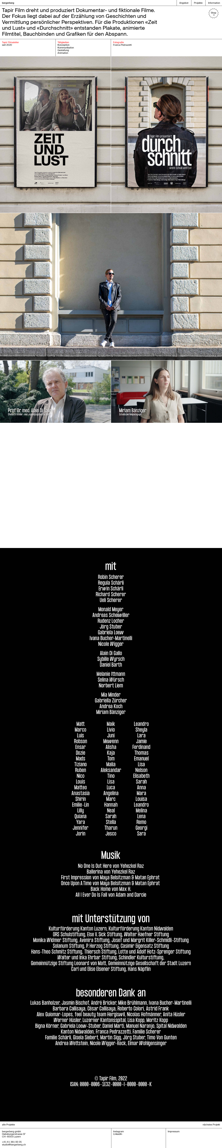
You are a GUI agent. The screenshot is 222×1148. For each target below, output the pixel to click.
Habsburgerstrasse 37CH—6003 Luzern (13, 1135)
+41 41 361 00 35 (12, 1141)
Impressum (173, 1131)
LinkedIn (117, 1134)
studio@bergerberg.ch (14, 1144)
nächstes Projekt (211, 1124)
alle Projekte (8, 1124)
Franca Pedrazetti (122, 44)
